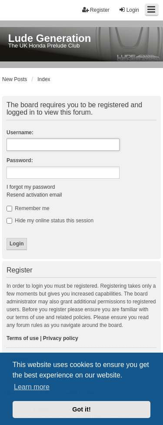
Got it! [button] (81, 409)
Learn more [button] (32, 387)
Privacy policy (60, 338)
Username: (20, 132)
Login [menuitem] (129, 10)
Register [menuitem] (96, 10)
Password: (20, 160)
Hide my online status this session (50, 221)
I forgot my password (31, 187)
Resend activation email (34, 195)
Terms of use (23, 338)
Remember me (28, 208)
